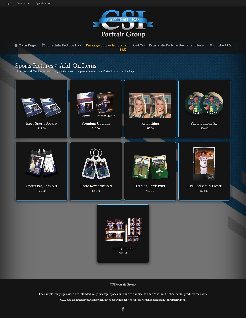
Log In (8, 3)
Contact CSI (221, 45)
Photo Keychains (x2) (96, 186)
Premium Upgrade (96, 123)
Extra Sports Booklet (41, 123)
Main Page (24, 45)
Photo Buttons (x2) (204, 123)
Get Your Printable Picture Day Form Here (168, 45)
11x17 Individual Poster (204, 186)
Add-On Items (78, 65)
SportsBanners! (43, 3)
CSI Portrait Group (123, 284)
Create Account (24, 3)
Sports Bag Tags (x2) (41, 186)
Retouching (150, 123)
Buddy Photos (123, 248)
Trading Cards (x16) (150, 186)
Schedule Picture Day (61, 45)
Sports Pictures (34, 65)
